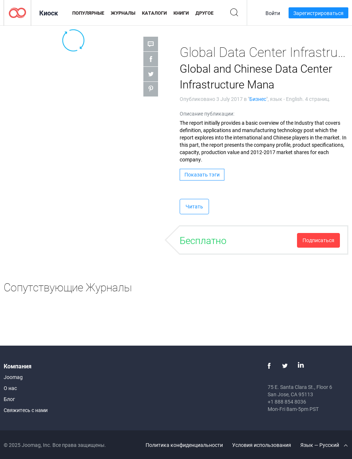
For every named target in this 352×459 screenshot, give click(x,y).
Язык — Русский (324, 444)
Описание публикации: (207, 113)
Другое (204, 13)
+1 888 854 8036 (287, 401)
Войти (272, 13)
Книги (181, 13)
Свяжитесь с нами (26, 410)
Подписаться (318, 240)
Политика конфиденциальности (184, 444)
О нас (10, 388)
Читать (194, 206)
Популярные (88, 13)
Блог (9, 399)
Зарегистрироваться (318, 13)
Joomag (13, 377)
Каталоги (154, 13)
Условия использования (261, 444)
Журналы (123, 13)
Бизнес (257, 98)
